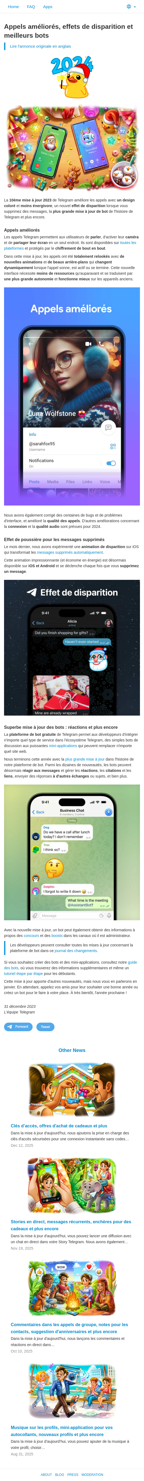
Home (13, 6)
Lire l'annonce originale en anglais (40, 46)
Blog (59, 1475)
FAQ (31, 6)
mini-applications (63, 746)
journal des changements (76, 951)
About (46, 1475)
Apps (47, 6)
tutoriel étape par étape (23, 973)
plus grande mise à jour (85, 759)
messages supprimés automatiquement (70, 552)
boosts (57, 935)
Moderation (92, 1475)
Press (72, 1475)
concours (31, 935)
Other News (72, 1050)
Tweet (45, 1027)
